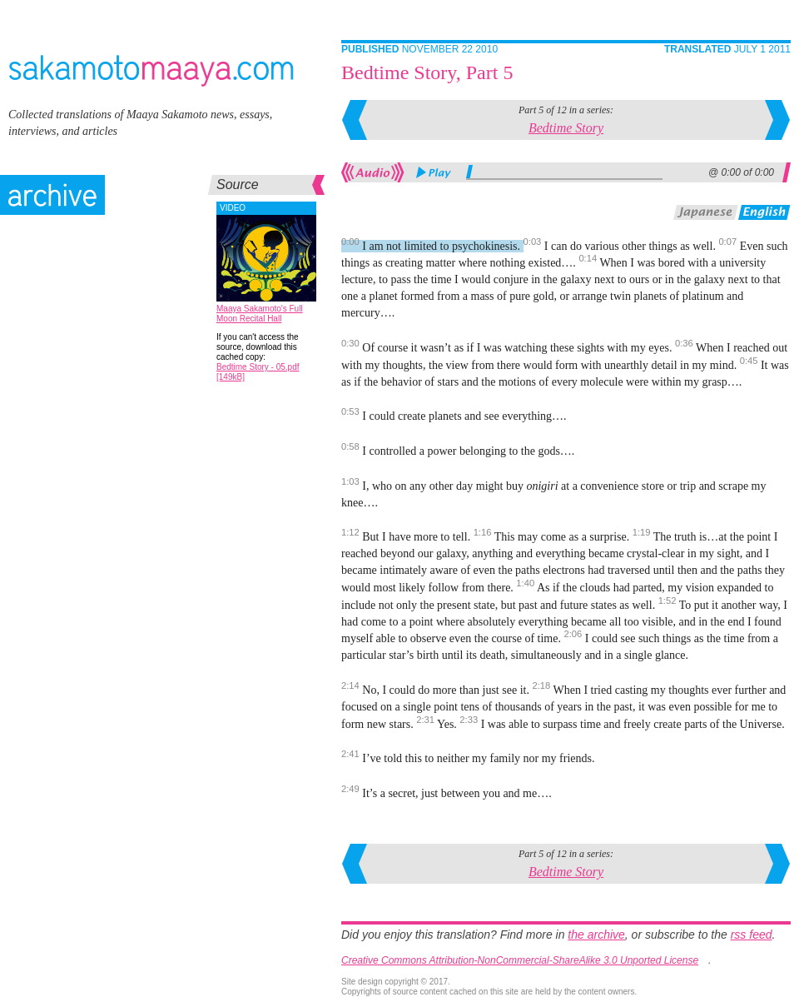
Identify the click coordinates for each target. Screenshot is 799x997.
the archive (596, 934)
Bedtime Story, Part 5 (427, 72)
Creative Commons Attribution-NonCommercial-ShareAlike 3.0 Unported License (519, 960)
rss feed (751, 934)
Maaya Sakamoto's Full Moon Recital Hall (259, 313)
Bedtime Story (566, 128)
